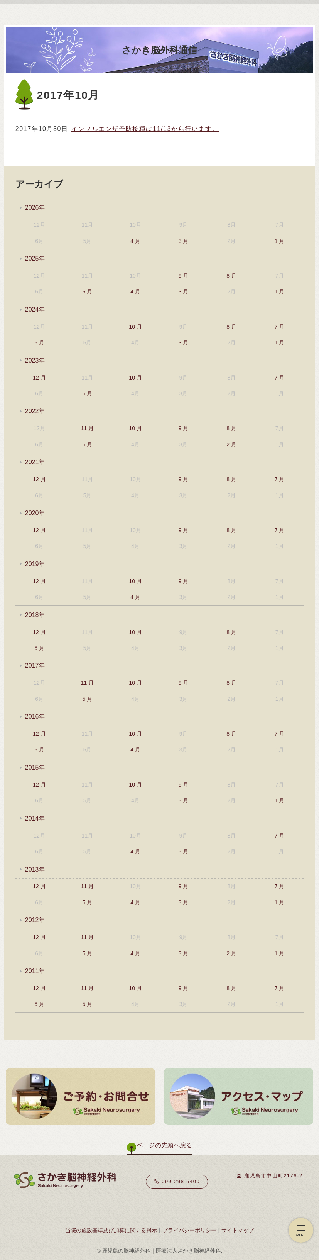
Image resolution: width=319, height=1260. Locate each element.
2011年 (35, 971)
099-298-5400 (177, 1181)
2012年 (35, 920)
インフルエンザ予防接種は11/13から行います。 (145, 128)
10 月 (135, 327)
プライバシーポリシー (189, 1230)
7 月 (280, 327)
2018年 (35, 615)
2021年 (35, 462)
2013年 (35, 869)
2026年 (35, 207)
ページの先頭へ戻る (164, 1145)
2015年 (35, 767)
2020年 (35, 513)
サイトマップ (237, 1230)
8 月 (231, 276)
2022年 (35, 411)
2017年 (35, 665)
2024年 (35, 309)
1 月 (280, 241)
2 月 (231, 444)
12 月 (39, 378)
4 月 (135, 241)
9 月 (184, 276)
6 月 (39, 342)
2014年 (35, 818)
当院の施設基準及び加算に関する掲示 (111, 1230)
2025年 (35, 258)
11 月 (87, 428)
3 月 (184, 241)
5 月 (88, 291)
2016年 (35, 716)
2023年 (35, 360)
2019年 (35, 564)
